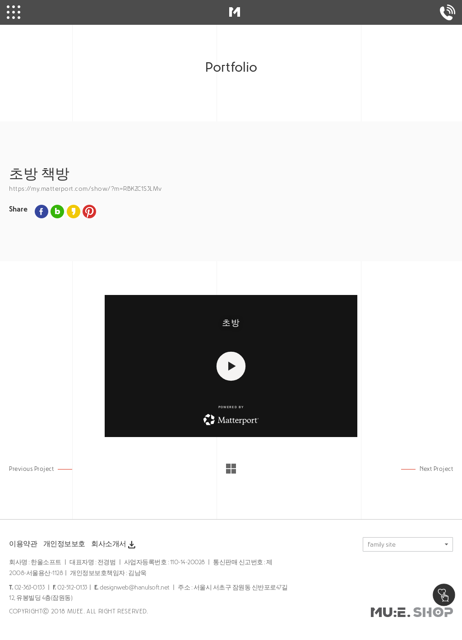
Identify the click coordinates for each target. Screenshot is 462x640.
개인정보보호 (64, 543)
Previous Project (31, 468)
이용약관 (23, 543)
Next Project (436, 468)
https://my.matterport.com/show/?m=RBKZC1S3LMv (85, 189)
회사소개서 (114, 544)
